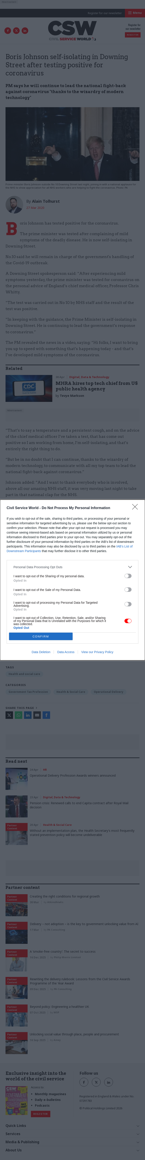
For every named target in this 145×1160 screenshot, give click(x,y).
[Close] (136, 508)
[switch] (128, 576)
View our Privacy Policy (97, 652)
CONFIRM (40, 636)
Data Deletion (41, 652)
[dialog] (72, 580)
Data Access (65, 652)
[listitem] (72, 567)
